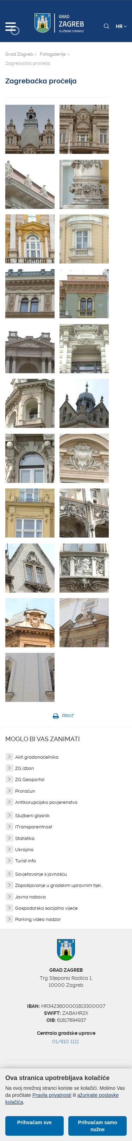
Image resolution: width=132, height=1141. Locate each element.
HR (121, 26)
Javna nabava (30, 897)
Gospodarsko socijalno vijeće (46, 908)
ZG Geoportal (29, 779)
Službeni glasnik (32, 815)
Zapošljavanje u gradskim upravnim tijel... (59, 885)
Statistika (24, 838)
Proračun (25, 791)
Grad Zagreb (19, 54)
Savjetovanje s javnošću (41, 874)
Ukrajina (24, 849)
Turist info (25, 860)
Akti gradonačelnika (36, 757)
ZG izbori (24, 768)
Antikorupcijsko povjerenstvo (46, 802)
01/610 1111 (65, 1041)
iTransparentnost (33, 826)
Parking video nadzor (38, 919)
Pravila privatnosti (51, 1095)
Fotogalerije (53, 54)
